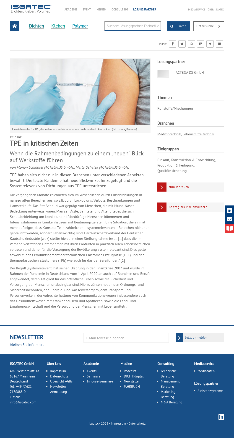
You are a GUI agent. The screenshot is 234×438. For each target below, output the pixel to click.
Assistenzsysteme (210, 391)
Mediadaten (206, 371)
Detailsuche (210, 26)
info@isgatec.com (23, 402)
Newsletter (132, 381)
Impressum (58, 371)
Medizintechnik (169, 134)
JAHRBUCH (132, 386)
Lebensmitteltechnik (198, 134)
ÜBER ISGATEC (216, 9)
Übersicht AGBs (61, 381)
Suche (176, 26)
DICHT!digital (133, 376)
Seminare (94, 376)
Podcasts (130, 371)
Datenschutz (59, 376)
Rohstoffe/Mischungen (175, 108)
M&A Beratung (171, 402)
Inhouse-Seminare (100, 381)
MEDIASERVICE (196, 9)
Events (91, 371)
